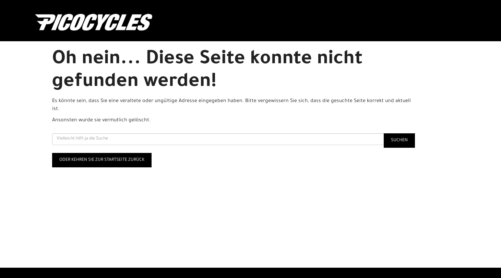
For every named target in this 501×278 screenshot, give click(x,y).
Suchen (399, 140)
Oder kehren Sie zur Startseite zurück (101, 160)
